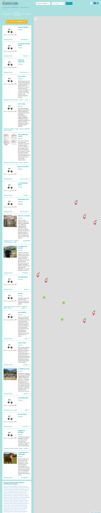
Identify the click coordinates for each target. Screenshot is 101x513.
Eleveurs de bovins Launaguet (19, 506)
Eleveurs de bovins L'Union (10, 508)
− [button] (35, 20)
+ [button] (35, 18)
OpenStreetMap (97, 512)
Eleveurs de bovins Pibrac (10, 499)
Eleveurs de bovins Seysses (21, 491)
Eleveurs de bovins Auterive (11, 511)
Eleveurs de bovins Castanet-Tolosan (18, 500)
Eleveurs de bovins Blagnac (23, 497)
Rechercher (69, 3)
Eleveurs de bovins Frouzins (15, 489)
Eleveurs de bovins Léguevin (11, 502)
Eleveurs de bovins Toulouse (11, 495)
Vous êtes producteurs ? (17, 22)
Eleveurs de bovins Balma (16, 503)
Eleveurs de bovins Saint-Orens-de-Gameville (16, 504)
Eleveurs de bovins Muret (10, 492)
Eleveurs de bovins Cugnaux (11, 486)
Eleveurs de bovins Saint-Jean (17, 510)
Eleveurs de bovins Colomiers (21, 494)
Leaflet (91, 512)
